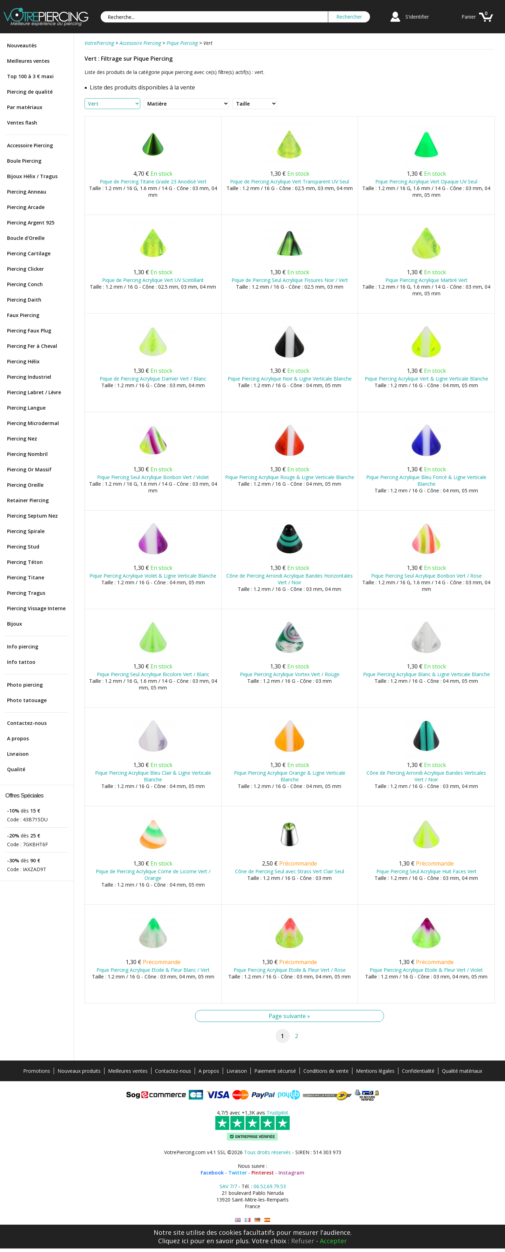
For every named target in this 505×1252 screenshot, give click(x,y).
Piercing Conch (25, 284)
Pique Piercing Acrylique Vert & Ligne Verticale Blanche (426, 378)
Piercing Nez (22, 438)
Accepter (333, 1241)
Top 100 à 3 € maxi (30, 76)
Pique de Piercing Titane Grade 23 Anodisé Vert (153, 181)
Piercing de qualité (30, 91)
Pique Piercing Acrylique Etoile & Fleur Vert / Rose (290, 970)
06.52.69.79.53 (270, 1186)
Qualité (16, 769)
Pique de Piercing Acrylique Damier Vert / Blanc (153, 378)
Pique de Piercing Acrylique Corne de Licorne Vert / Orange (153, 874)
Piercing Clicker (25, 268)
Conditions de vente (326, 1071)
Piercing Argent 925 (30, 222)
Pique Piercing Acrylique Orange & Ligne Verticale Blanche (289, 776)
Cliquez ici (173, 1241)
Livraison (18, 753)
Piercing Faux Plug (29, 330)
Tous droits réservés (267, 1152)
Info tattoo (21, 662)
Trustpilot (277, 1112)
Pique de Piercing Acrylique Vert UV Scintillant (153, 280)
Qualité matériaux (462, 1071)
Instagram (291, 1172)
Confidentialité (418, 1071)
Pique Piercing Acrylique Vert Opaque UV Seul (426, 181)
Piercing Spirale (26, 531)
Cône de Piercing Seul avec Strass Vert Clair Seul (289, 871)
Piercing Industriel (29, 376)
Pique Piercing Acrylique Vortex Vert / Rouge (289, 674)
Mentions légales (375, 1071)
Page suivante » (289, 1016)
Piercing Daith (24, 299)
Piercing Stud (23, 546)
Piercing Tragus (26, 593)
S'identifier (417, 16)
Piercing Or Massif (29, 469)
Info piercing (22, 646)
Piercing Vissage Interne (36, 608)
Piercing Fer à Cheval (32, 346)
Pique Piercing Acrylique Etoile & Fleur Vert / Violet (426, 970)
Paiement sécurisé (275, 1071)
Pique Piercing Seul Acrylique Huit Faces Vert (426, 871)
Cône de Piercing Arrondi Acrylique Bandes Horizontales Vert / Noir (289, 579)
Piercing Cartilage (28, 253)
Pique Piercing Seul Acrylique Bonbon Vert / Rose (426, 575)
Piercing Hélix (23, 361)
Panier (469, 16)
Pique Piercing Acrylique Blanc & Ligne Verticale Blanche (426, 674)
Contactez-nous (27, 723)
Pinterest (262, 1172)
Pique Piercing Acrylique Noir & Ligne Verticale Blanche (290, 378)
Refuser (302, 1241)
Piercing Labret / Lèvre (34, 392)
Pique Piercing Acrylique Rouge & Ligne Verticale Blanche (289, 477)
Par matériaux (24, 107)
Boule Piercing (24, 160)
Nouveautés (21, 45)
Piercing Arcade (26, 207)
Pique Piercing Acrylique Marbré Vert (426, 280)
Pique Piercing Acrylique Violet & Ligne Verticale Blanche (152, 575)
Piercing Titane (25, 577)
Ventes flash (22, 122)
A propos (18, 738)
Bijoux (14, 623)
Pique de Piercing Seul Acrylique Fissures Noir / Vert (289, 280)
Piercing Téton (25, 562)
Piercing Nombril (27, 454)
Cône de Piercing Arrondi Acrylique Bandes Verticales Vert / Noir (426, 776)
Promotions (36, 1071)
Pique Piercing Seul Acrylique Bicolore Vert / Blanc (153, 674)
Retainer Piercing (28, 500)
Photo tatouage (27, 700)
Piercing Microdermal (33, 423)
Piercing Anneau (26, 191)
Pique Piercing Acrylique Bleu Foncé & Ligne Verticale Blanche (426, 480)
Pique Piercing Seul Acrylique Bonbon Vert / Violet (153, 477)
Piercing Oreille (25, 485)
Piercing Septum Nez (32, 515)
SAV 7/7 (228, 1186)
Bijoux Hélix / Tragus (32, 176)
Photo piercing (25, 684)
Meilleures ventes (28, 61)
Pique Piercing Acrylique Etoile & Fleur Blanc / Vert (153, 970)
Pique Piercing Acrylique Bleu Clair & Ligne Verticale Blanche (153, 776)
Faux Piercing (23, 315)
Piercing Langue (26, 407)
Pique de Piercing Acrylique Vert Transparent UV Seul (289, 181)
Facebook (212, 1172)
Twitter (237, 1172)
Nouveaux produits (79, 1071)
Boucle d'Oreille (26, 238)
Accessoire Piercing (30, 145)
